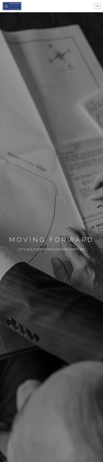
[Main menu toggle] (97, 6)
